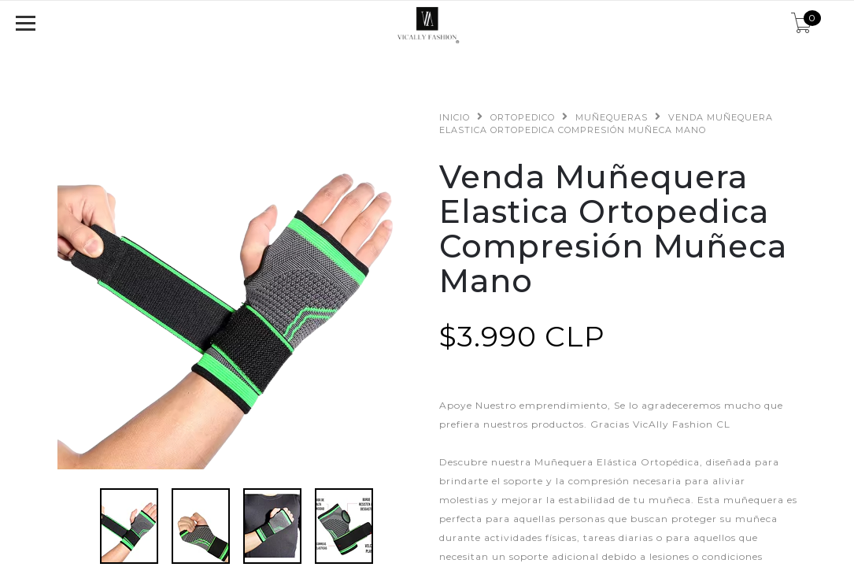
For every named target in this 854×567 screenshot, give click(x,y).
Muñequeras (611, 117)
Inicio (454, 117)
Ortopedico (522, 117)
